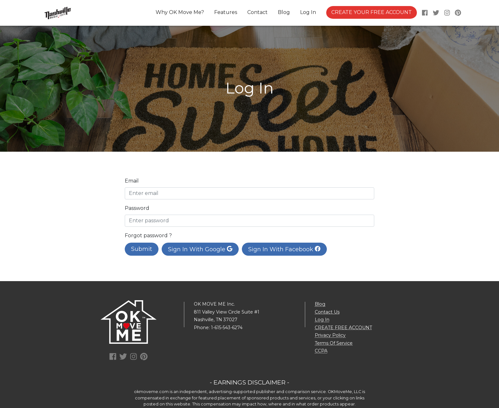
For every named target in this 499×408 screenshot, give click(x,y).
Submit (141, 248)
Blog (284, 12)
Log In (308, 12)
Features (225, 12)
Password (137, 208)
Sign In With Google (200, 249)
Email (132, 181)
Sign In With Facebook (284, 249)
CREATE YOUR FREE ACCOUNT (371, 12)
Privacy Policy (330, 335)
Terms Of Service (334, 343)
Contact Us (327, 312)
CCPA (321, 351)
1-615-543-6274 (226, 327)
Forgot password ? (148, 235)
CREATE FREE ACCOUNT (343, 327)
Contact (257, 12)
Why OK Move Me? (180, 12)
